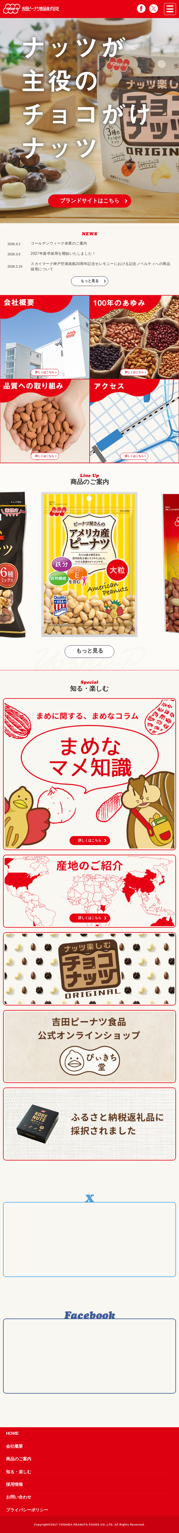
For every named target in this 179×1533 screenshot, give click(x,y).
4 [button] (98, 218)
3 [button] (92, 218)
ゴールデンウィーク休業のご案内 (59, 243)
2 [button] (86, 218)
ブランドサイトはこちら (89, 201)
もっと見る (90, 281)
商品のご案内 (18, 1458)
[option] (89, 120)
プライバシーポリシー (27, 1509)
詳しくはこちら (89, 840)
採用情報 (14, 1484)
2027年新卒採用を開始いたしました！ (63, 253)
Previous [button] (6, 565)
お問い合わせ (18, 1497)
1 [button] (81, 218)
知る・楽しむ (18, 1471)
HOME (12, 1433)
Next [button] (173, 565)
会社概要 (14, 1446)
